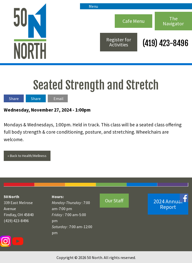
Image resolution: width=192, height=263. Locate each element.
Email (59, 98)
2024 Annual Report (168, 204)
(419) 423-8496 (164, 43)
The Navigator (173, 21)
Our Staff (114, 200)
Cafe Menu (133, 21)
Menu (91, 6)
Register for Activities (118, 42)
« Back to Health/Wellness (27, 155)
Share (14, 98)
